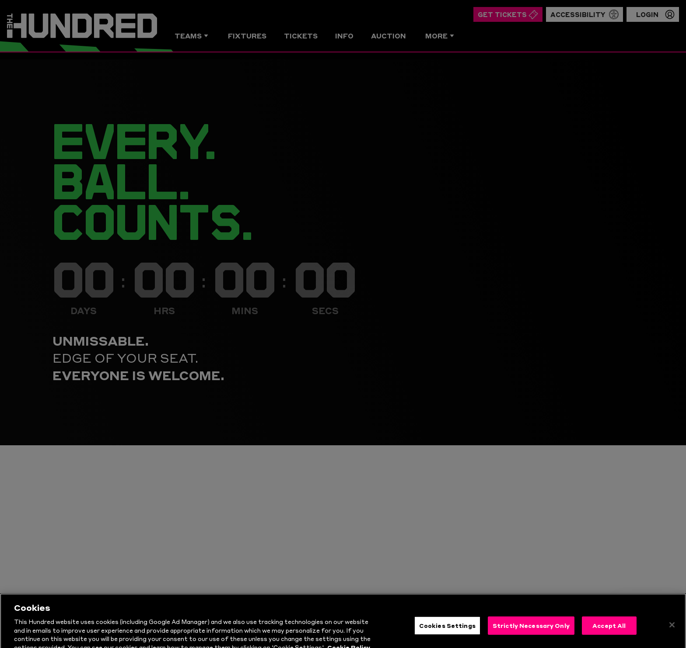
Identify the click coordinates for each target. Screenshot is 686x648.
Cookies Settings (447, 637)
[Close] (672, 637)
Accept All (609, 637)
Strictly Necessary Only (531, 637)
